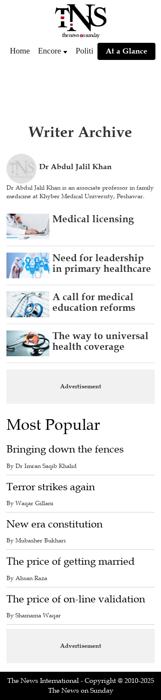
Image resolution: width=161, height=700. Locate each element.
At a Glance (126, 51)
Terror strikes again (50, 487)
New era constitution (54, 524)
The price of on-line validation (75, 599)
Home (20, 50)
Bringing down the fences (65, 449)
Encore (49, 50)
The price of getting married (70, 561)
